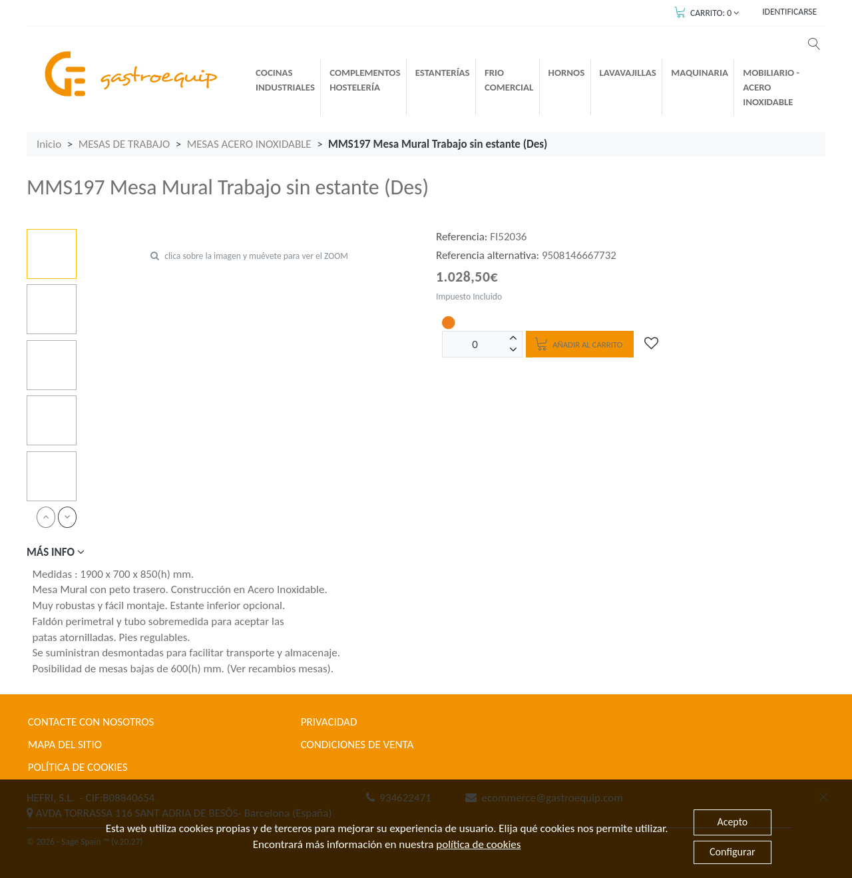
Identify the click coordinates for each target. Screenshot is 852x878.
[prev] (46, 517)
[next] (67, 517)
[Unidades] (475, 344)
